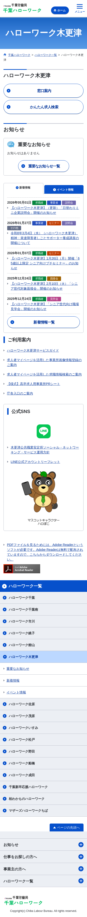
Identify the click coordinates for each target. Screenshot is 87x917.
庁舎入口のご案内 (20, 393)
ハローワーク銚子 (22, 633)
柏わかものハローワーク (27, 799)
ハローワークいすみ (23, 728)
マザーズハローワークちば (28, 810)
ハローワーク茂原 (22, 716)
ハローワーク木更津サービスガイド (33, 350)
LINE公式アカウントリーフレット (35, 462)
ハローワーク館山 (22, 645)
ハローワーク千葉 (22, 598)
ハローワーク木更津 (23, 657)
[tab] (23, 188)
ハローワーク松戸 (22, 739)
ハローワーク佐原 (22, 704)
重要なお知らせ (17, 668)
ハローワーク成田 (22, 775)
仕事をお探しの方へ (43, 856)
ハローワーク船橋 (22, 763)
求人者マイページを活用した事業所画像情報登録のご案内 (44, 362)
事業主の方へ (43, 868)
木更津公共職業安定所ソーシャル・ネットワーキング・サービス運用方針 (45, 450)
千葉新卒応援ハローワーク (28, 787)
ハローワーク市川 (22, 621)
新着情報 (12, 680)
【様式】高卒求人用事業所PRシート (33, 384)
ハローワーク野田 (22, 751)
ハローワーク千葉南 (23, 609)
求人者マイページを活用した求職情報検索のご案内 (44, 374)
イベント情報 (16, 692)
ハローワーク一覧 (43, 880)
